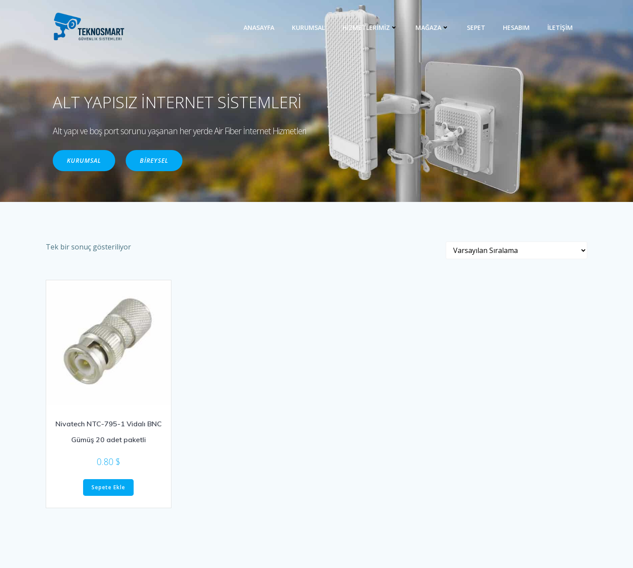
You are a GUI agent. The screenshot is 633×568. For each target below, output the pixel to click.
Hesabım (516, 27)
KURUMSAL (308, 27)
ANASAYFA (259, 27)
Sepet (476, 27)
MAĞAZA (432, 27)
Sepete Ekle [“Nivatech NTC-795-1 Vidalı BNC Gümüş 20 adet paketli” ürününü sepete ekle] (108, 487)
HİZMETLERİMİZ (370, 27)
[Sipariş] (516, 250)
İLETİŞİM (560, 27)
